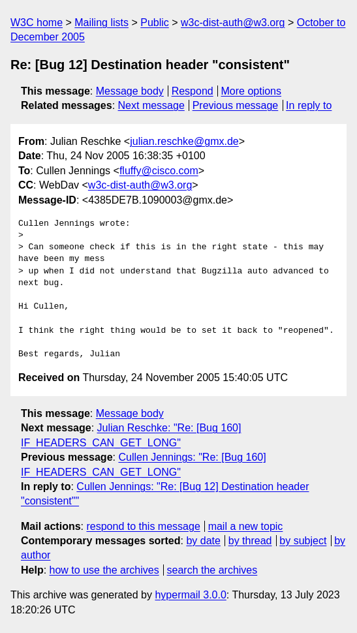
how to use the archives (104, 570)
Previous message (236, 105)
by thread (250, 540)
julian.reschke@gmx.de (184, 141)
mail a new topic (245, 526)
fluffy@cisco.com (158, 170)
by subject (302, 540)
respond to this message (143, 526)
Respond (192, 91)
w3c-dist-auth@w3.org (233, 22)
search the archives (212, 570)
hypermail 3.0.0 (190, 594)
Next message (151, 105)
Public (154, 22)
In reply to (309, 105)
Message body (130, 91)
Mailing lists (101, 22)
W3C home (36, 22)
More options (251, 91)
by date (203, 540)
